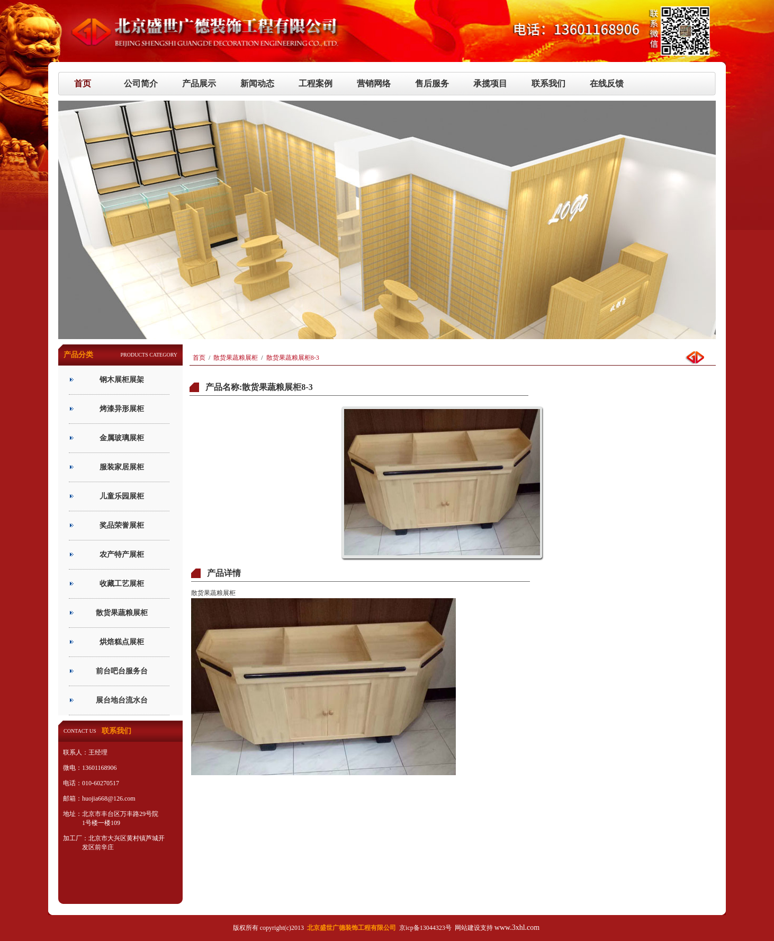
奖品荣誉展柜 (122, 525)
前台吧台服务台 (122, 671)
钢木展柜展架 (122, 380)
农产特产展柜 (122, 554)
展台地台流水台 (122, 700)
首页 (199, 357)
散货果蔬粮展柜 (122, 613)
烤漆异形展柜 (122, 409)
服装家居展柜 (122, 467)
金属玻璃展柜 (122, 438)
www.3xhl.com (516, 927)
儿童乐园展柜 (122, 496)
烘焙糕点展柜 (122, 642)
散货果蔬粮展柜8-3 (292, 357)
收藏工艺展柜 (122, 584)
